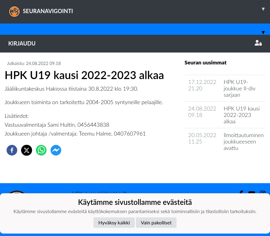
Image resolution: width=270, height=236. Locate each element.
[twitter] (26, 150)
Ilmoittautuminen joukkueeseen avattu (244, 141)
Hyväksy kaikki (114, 222)
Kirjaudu (135, 43)
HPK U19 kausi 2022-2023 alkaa (242, 114)
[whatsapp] (41, 150)
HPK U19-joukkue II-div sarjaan (239, 88)
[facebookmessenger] (55, 150)
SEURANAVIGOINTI (139, 9)
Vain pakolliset (156, 222)
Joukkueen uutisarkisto (215, 165)
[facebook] (11, 150)
